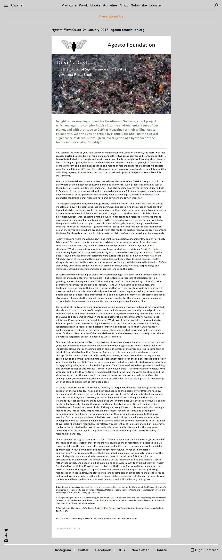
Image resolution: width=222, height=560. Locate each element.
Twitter (83, 550)
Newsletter (140, 550)
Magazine (69, 5)
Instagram (63, 550)
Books (95, 5)
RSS (121, 550)
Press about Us (111, 16)
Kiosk (83, 5)
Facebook (103, 550)
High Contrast (206, 550)
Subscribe (139, 5)
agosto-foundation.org (128, 30)
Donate (155, 5)
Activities (110, 5)
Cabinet (17, 5)
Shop (124, 5)
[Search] (216, 5)
